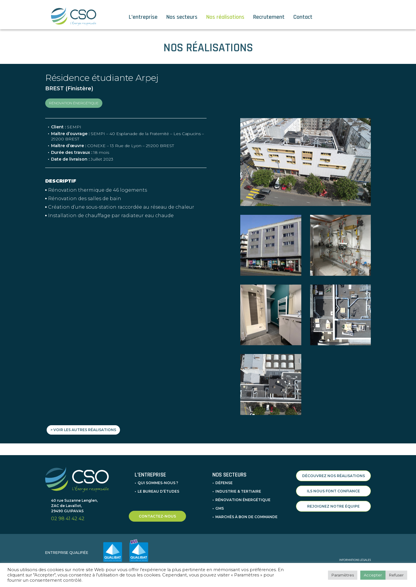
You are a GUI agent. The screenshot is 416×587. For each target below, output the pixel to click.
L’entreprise (143, 17)
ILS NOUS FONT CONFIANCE (333, 491)
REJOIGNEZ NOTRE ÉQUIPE (333, 506)
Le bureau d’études (158, 491)
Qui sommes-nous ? (158, 483)
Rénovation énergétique (242, 500)
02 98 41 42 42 (67, 518)
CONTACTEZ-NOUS (157, 516)
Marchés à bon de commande (246, 517)
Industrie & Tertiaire (238, 491)
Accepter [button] (373, 575)
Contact (302, 17)
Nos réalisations (225, 17)
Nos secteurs (181, 17)
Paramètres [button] (343, 575)
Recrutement (269, 17)
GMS (219, 508)
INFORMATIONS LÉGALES (355, 560)
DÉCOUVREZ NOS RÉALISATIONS (333, 476)
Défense (224, 483)
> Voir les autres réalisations (83, 430)
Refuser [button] (396, 575)
